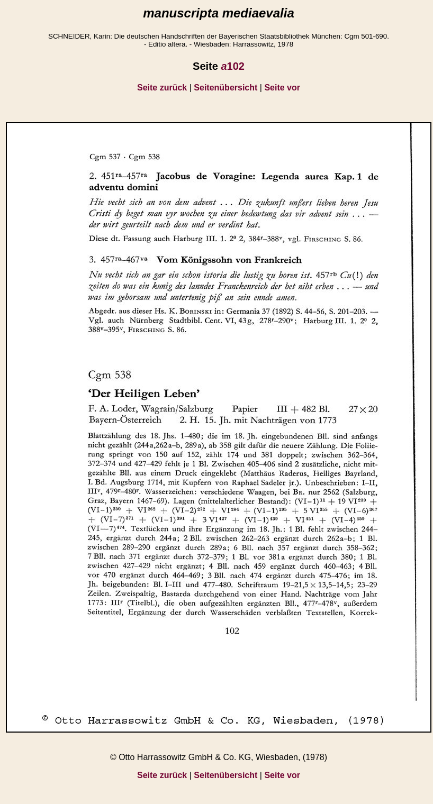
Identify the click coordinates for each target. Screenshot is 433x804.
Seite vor (282, 87)
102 (233, 66)
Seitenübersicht (225, 87)
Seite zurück (162, 87)
